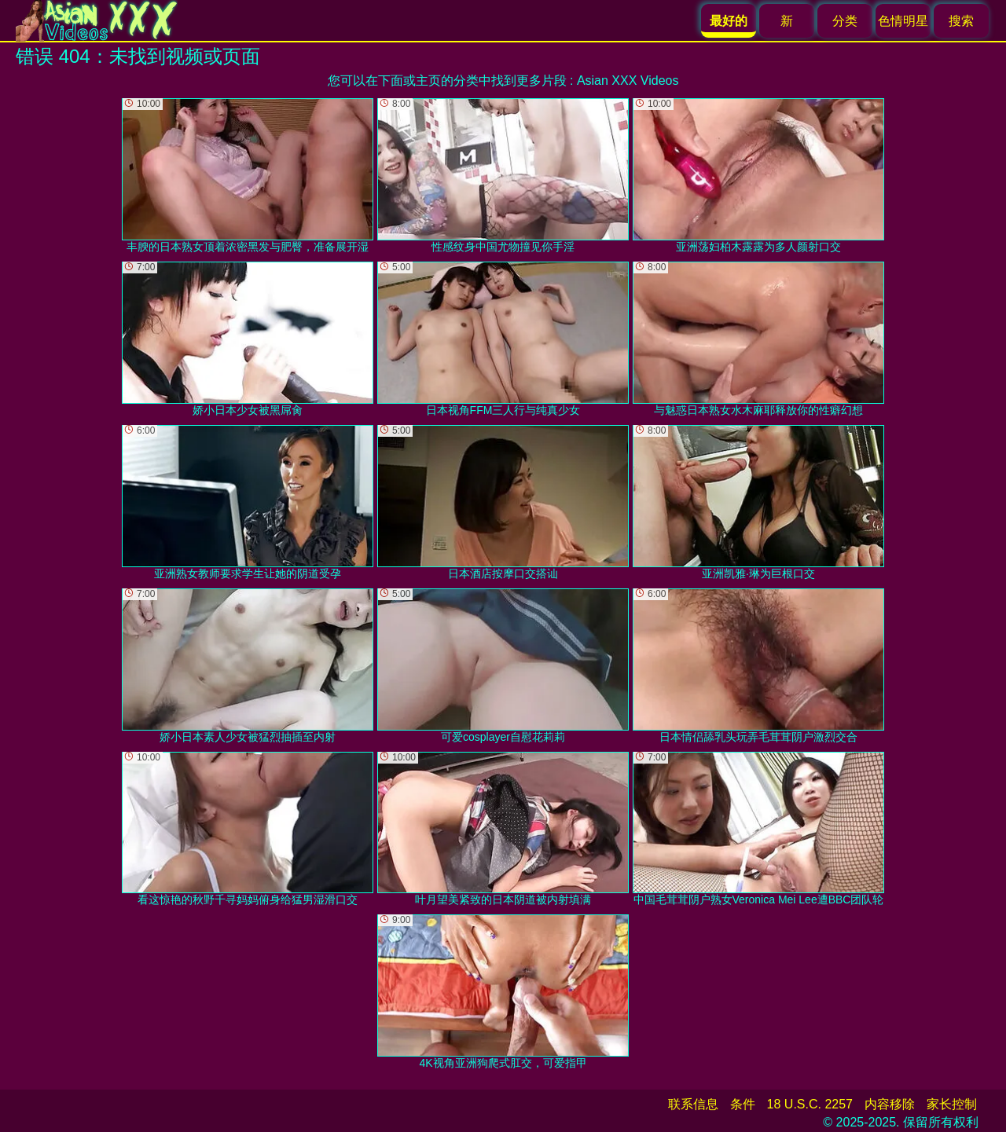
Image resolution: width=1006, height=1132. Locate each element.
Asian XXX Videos (628, 80)
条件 (742, 1104)
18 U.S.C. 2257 (810, 1104)
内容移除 (890, 1104)
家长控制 (952, 1104)
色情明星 (903, 20)
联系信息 (693, 1104)
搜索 (961, 20)
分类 (844, 20)
